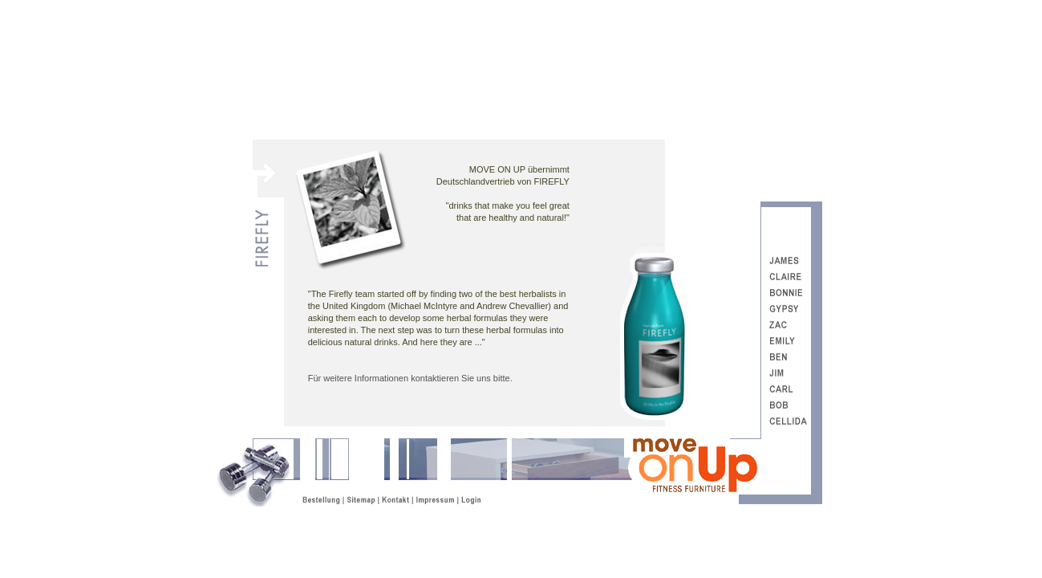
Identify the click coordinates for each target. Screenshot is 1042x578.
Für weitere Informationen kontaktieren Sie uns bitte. (410, 378)
